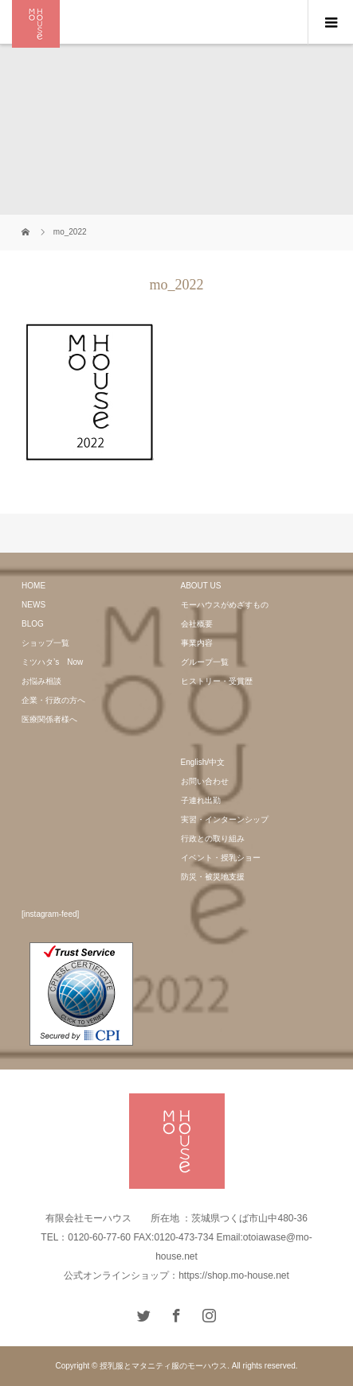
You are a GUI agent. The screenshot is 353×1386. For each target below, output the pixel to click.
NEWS (33, 604)
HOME (33, 585)
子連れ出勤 (201, 800)
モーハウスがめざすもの (225, 604)
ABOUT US (201, 585)
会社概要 (197, 623)
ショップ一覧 (45, 643)
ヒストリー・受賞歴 (217, 681)
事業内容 (197, 643)
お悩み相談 (41, 681)
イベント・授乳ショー (221, 857)
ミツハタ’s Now (52, 662)
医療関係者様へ (49, 719)
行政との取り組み (213, 838)
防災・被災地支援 (213, 876)
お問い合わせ (205, 781)
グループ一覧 (205, 662)
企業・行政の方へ (53, 700)
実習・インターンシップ (225, 819)
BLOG (33, 623)
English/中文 (203, 762)
